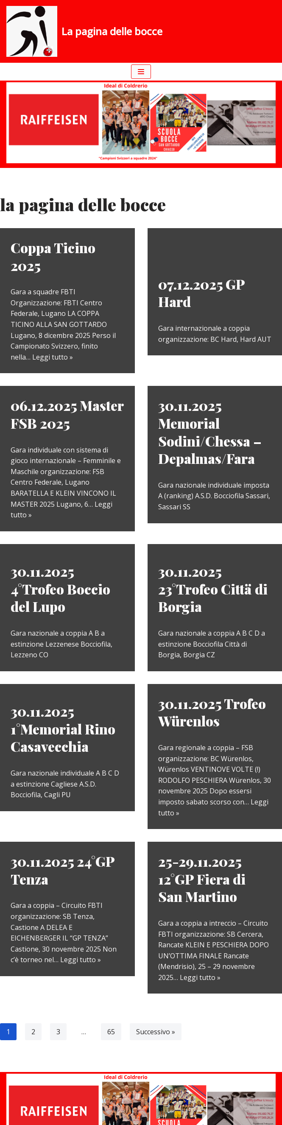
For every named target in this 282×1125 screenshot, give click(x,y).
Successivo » (155, 1031)
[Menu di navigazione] (141, 71)
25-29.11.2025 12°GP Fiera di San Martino (202, 878)
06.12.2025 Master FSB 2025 (67, 414)
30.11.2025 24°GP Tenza (62, 870)
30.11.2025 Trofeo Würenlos (212, 712)
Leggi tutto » (52, 357)
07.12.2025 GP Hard (201, 293)
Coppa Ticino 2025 (53, 256)
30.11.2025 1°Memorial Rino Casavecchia (63, 728)
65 (111, 1031)
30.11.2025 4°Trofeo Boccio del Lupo (60, 588)
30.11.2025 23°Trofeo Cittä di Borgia (213, 588)
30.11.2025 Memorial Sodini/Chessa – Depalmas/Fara (210, 431)
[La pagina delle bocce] (84, 31)
